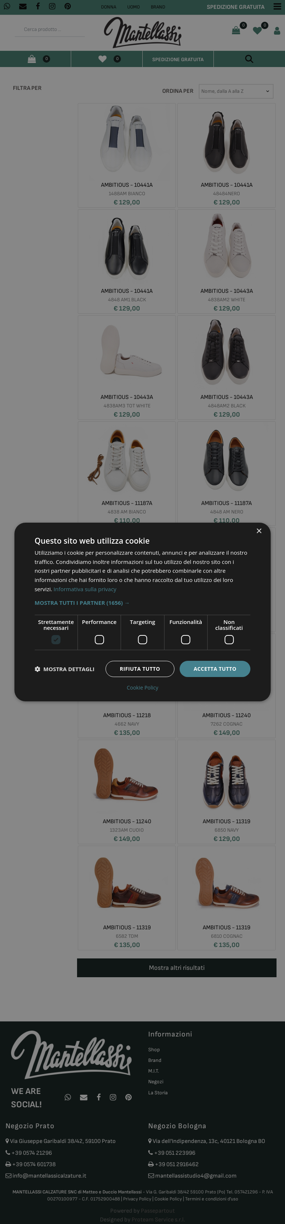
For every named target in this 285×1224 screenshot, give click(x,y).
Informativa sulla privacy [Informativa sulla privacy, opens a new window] (84, 589)
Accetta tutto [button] (215, 668)
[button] (143, 602)
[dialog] (142, 612)
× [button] (258, 531)
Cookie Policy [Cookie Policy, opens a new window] (143, 687)
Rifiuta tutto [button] (140, 668)
